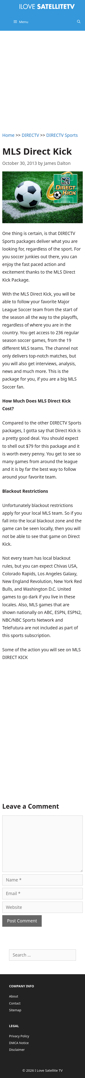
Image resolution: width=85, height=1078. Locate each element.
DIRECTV (30, 135)
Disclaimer (17, 1049)
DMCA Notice (19, 1043)
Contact (15, 1003)
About (13, 996)
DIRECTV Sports (62, 135)
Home (8, 135)
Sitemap (15, 1010)
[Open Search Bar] (79, 21)
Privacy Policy (19, 1036)
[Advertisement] (42, 75)
